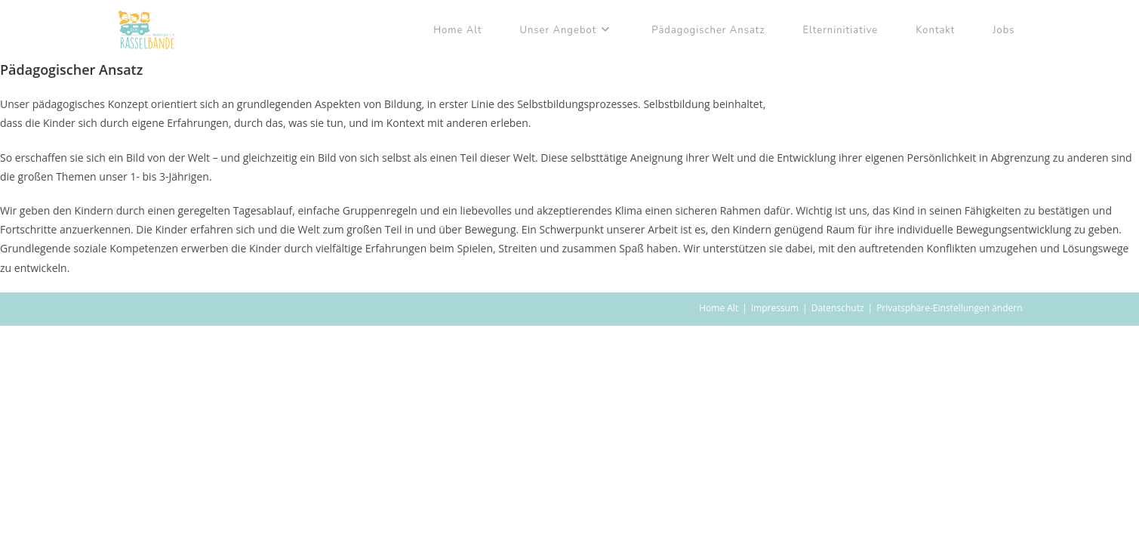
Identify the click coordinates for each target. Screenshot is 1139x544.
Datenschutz (837, 307)
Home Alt (718, 307)
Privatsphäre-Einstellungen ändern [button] (949, 307)
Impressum (775, 307)
